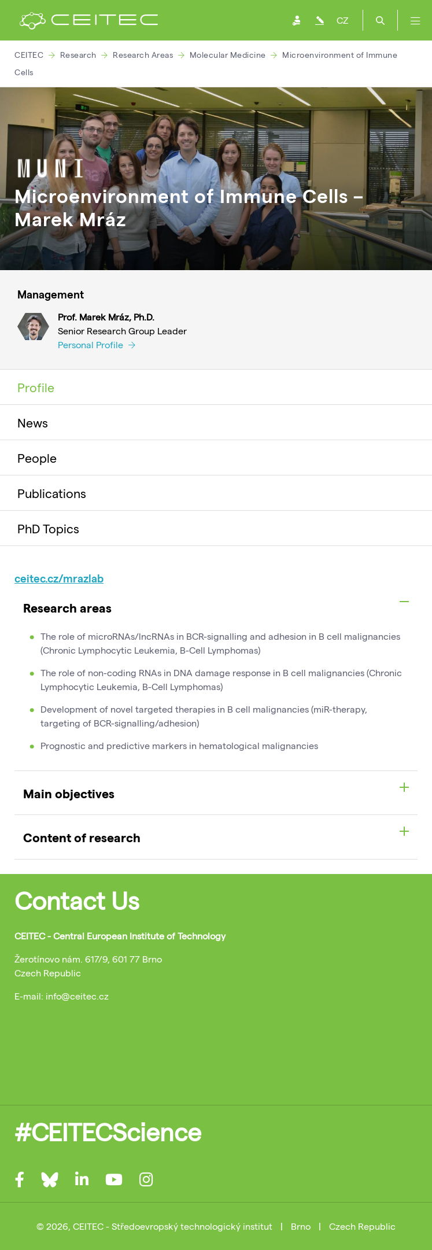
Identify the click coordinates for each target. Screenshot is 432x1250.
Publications (51, 492)
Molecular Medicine (228, 55)
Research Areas (143, 55)
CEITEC (28, 55)
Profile (35, 386)
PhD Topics (48, 528)
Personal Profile (96, 344)
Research (78, 55)
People (37, 457)
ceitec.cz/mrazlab (59, 578)
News (32, 422)
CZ (342, 19)
